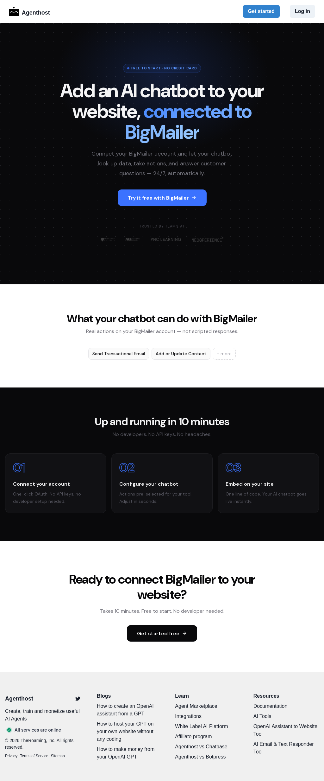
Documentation (270, 706)
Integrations (188, 716)
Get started (261, 11)
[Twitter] (78, 698)
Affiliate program (193, 736)
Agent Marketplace (196, 706)
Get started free (162, 633)
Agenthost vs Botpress (200, 756)
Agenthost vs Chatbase (201, 746)
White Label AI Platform (201, 726)
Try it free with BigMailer (162, 198)
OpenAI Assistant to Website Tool (285, 730)
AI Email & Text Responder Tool (283, 747)
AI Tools (262, 716)
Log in (302, 11)
